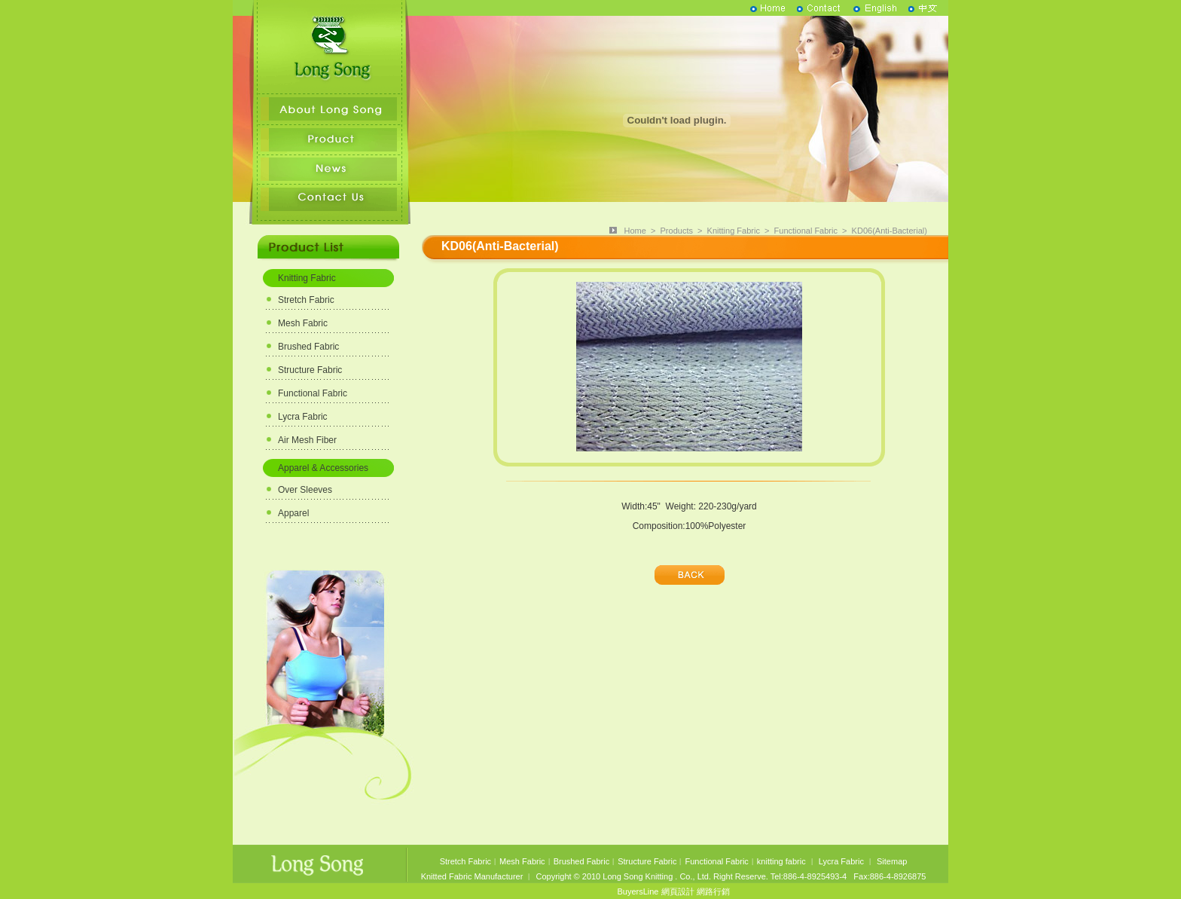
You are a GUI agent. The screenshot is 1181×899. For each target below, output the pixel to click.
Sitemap (892, 861)
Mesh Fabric (303, 323)
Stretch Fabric (306, 300)
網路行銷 (713, 891)
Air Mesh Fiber (307, 440)
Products (677, 230)
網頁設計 (677, 891)
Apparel (293, 513)
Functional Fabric (312, 393)
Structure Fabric (310, 370)
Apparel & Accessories (323, 468)
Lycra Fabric (303, 416)
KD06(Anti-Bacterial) (889, 230)
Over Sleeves (305, 490)
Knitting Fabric (307, 278)
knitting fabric (781, 861)
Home (635, 230)
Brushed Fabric (308, 346)
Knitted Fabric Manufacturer (472, 876)
